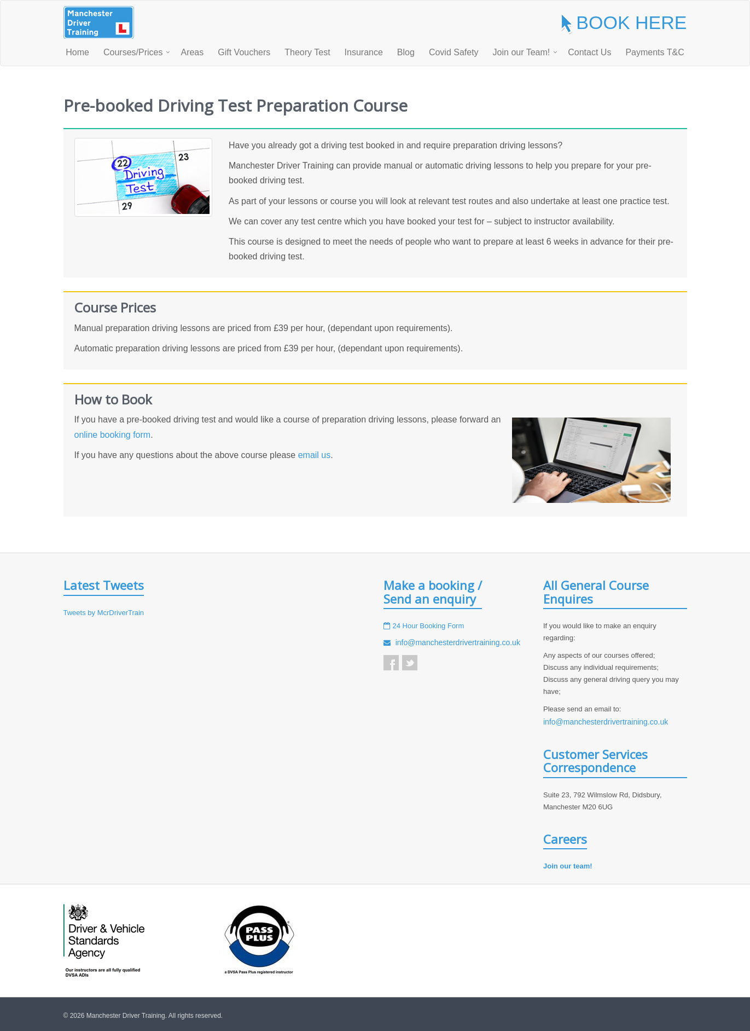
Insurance (364, 52)
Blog (406, 52)
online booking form (112, 434)
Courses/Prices (132, 52)
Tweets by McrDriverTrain (103, 613)
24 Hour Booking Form (428, 626)
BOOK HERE (623, 22)
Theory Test (307, 52)
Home (77, 52)
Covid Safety (454, 52)
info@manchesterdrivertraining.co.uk (458, 642)
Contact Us (589, 52)
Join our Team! (521, 52)
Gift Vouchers (244, 52)
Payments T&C (654, 52)
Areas (192, 52)
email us (314, 455)
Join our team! (567, 866)
